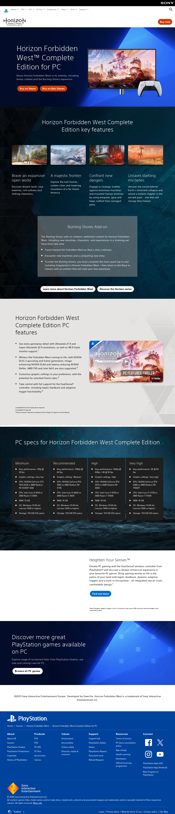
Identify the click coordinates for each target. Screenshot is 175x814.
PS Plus (39, 9)
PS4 (30, 9)
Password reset (96, 752)
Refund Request (96, 756)
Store (72, 9)
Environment (67, 735)
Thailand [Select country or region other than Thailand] (16, 808)
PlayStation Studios (16, 743)
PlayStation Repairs (98, 748)
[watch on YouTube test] (155, 375)
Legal (101, 808)
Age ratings (121, 746)
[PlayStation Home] (6, 9)
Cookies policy (150, 808)
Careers (10, 739)
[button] (126, 358)
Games (13, 9)
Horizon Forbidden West (37, 722)
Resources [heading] (122, 730)
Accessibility (67, 739)
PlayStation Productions (18, 748)
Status (92, 743)
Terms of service (123, 735)
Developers (121, 755)
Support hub (94, 735)
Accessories (51, 9)
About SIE (11, 735)
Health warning (123, 751)
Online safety (68, 743)
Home (10, 722)
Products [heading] (39, 730)
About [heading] (10, 730)
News (63, 9)
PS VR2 (37, 743)
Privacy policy (112, 808)
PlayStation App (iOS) (153, 760)
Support (82, 9)
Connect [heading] (148, 730)
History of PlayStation (17, 756)
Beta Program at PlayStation (150, 770)
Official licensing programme (123, 761)
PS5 (22, 9)
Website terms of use (132, 808)
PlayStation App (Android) (155, 764)
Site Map (164, 808)
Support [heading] (93, 730)
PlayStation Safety (97, 739)
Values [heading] (65, 730)
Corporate (11, 752)
